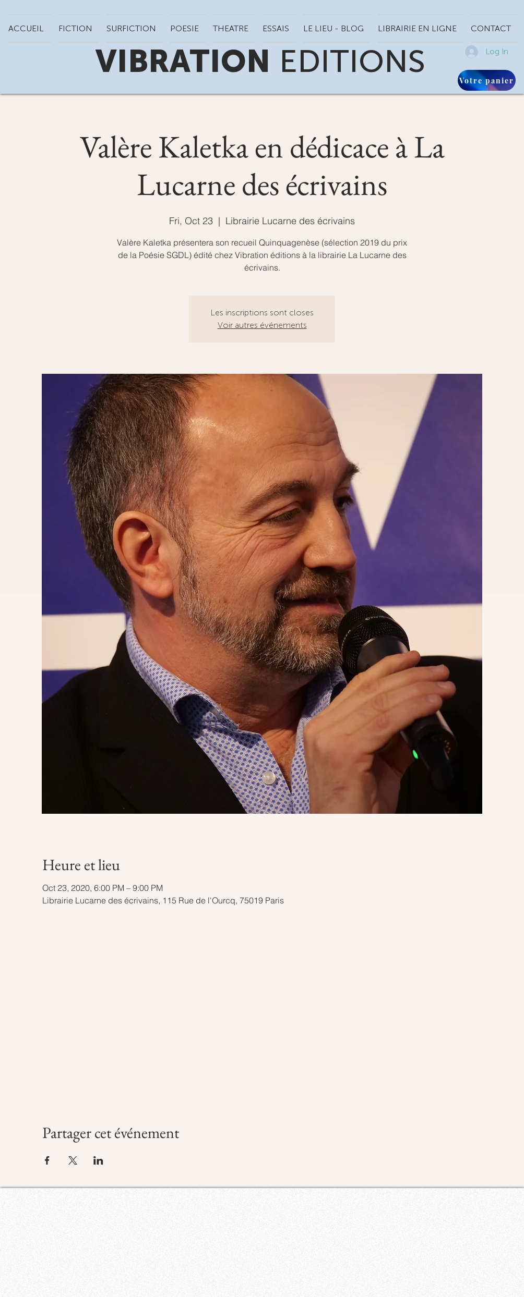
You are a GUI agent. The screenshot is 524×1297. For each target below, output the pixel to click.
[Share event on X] (73, 1160)
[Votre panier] (487, 80)
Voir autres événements (262, 325)
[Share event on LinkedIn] (98, 1160)
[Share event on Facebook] (47, 1160)
